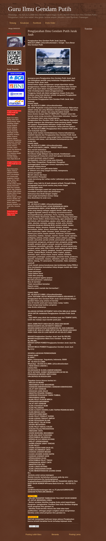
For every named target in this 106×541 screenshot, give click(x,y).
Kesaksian (24, 23)
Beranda (55, 534)
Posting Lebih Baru (33, 534)
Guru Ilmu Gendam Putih (39, 8)
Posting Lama (74, 534)
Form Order (50, 23)
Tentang (12, 23)
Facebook (37, 23)
